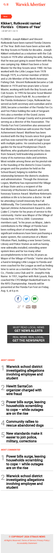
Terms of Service (29, 540)
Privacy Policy (43, 540)
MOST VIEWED (8, 360)
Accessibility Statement (27, 543)
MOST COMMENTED (10, 449)
